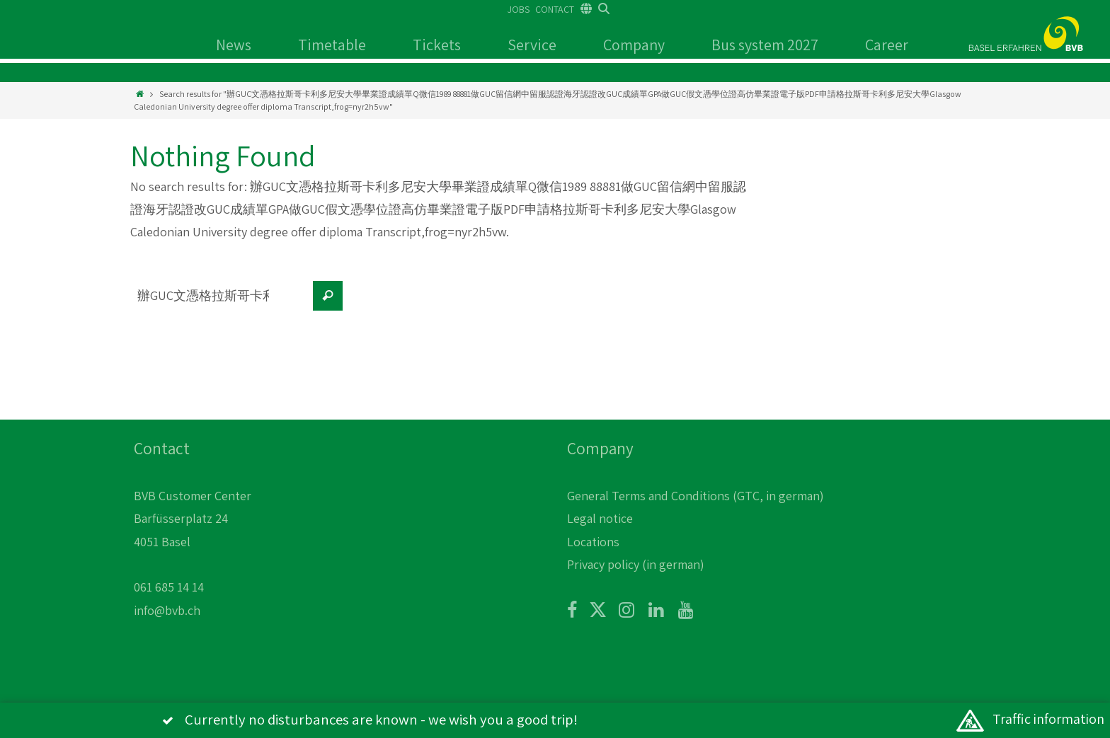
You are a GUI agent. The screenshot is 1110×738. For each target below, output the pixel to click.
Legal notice (600, 518)
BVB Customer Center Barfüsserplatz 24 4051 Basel (192, 519)
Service (532, 44)
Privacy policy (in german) (635, 564)
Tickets (437, 44)
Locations (593, 542)
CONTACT (554, 9)
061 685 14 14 (169, 587)
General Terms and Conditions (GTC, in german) (695, 496)
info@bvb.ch (167, 610)
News (233, 44)
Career (886, 44)
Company (634, 44)
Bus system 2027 (764, 44)
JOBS (519, 9)
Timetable (332, 44)
